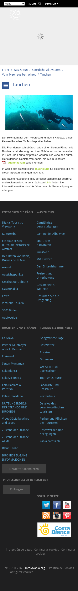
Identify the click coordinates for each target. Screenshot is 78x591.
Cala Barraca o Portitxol (11, 387)
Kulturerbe (9, 234)
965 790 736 (13, 568)
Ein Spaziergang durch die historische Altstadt (16, 245)
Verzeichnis (47, 396)
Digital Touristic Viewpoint (12, 224)
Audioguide (9, 317)
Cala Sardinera (11, 378)
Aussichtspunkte (12, 274)
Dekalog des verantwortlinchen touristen (52, 407)
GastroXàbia (10, 289)
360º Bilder (9, 310)
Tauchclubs (42, 168)
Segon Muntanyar (13, 363)
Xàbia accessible (50, 441)
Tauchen (45, 74)
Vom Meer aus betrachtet (19, 74)
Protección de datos (19, 549)
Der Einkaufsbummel (50, 266)
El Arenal (8, 356)
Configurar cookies (47, 549)
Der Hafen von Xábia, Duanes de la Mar (16, 258)
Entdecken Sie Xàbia (17, 212)
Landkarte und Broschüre (49, 387)
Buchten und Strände (19, 328)
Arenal (6, 267)
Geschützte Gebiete (15, 282)
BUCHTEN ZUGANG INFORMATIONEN (14, 457)
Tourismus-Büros (51, 378)
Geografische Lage (52, 338)
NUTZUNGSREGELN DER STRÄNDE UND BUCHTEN (14, 407)
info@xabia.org (35, 568)
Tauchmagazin (15, 162)
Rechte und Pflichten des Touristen (53, 420)
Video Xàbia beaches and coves (15, 420)
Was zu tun (21, 70)
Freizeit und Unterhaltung (45, 275)
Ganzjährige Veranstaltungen (47, 224)
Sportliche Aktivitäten (46, 70)
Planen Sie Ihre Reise (56, 328)
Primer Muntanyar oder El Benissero (14, 347)
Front (5, 70)
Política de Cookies (61, 568)
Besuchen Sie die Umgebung (48, 298)
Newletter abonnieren (24, 469)
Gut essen (46, 359)
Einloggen (16, 489)
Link (48, 182)
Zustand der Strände (15, 430)
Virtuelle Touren (13, 303)
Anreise (45, 352)
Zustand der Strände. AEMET (16, 439)
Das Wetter (47, 345)
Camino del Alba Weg (51, 234)
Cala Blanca (9, 371)
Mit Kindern (44, 259)
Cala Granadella (12, 396)
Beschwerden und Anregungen (51, 432)
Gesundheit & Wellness (46, 287)
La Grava (8, 338)
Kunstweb (43, 252)
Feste (5, 296)
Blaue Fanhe (10, 448)
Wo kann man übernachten (49, 369)
